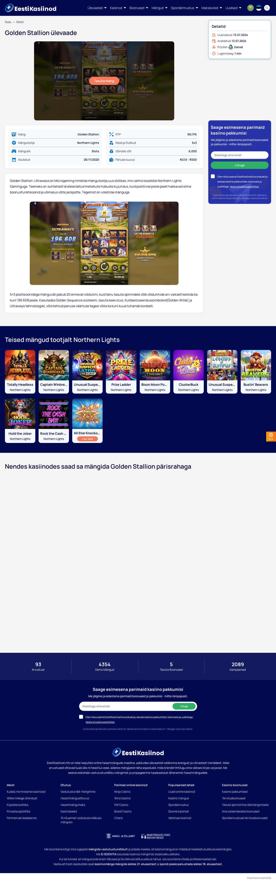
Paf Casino (121, 805)
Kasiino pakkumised (234, 792)
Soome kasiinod (178, 811)
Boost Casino (123, 811)
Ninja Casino (122, 792)
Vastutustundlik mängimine (78, 792)
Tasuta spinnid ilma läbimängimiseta (245, 805)
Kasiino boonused (234, 785)
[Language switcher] (259, 8)
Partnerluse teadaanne (22, 818)
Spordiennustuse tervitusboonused (244, 818)
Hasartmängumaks (73, 805)
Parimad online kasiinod (131, 785)
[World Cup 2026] (250, 8)
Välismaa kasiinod (179, 818)
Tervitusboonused (233, 798)
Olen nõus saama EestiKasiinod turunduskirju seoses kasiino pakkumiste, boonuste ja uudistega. (242, 181)
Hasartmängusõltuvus (75, 798)
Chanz (118, 818)
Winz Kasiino (122, 798)
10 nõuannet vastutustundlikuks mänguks (81, 820)
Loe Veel (90, 439)
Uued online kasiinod (181, 792)
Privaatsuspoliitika (18, 811)
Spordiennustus (178, 805)
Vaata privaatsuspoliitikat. (244, 186)
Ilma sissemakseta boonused (240, 811)
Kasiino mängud (178, 798)
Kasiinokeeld (69, 811)
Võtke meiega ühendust (22, 798)
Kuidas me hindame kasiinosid (26, 792)
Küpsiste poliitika (17, 805)
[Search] (267, 8)
